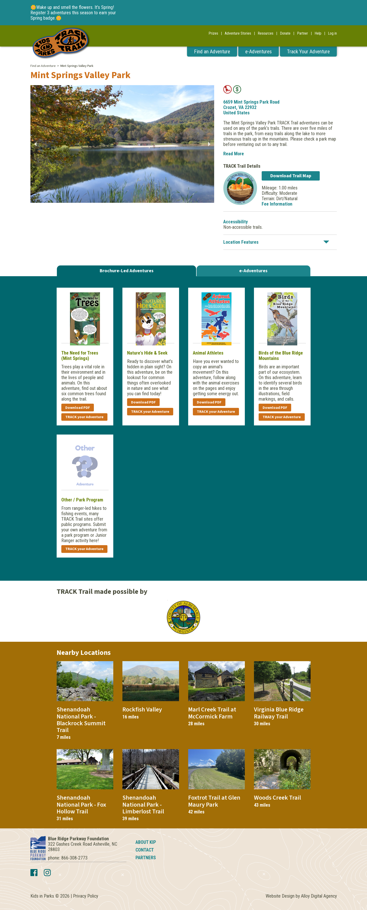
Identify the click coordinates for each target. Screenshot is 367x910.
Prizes (213, 33)
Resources (265, 33)
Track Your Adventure (308, 51)
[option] (122, 144)
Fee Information (277, 204)
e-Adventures (258, 51)
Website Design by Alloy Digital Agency (301, 896)
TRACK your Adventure (84, 417)
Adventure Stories (238, 33)
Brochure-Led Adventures (126, 271)
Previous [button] (35, 144)
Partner (302, 33)
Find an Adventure (212, 51)
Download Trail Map (290, 176)
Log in (332, 33)
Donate (285, 33)
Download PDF (77, 407)
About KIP (146, 842)
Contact (145, 850)
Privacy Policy (85, 896)
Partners (146, 857)
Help (318, 33)
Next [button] (209, 144)
